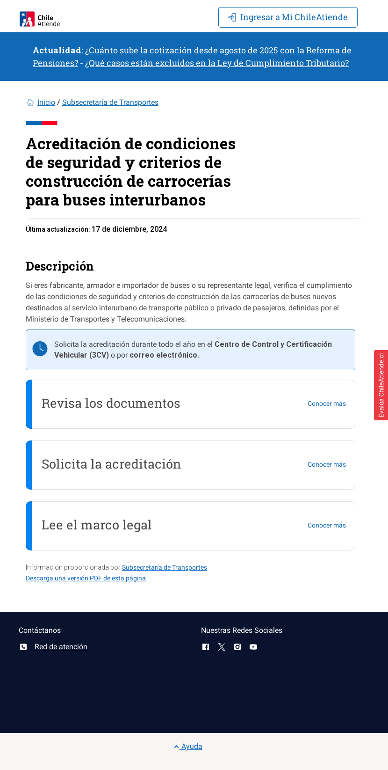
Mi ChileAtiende (288, 16)
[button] (381, 385)
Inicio (46, 102)
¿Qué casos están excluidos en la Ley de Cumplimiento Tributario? (217, 62)
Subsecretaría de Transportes (110, 102)
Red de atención (53, 646)
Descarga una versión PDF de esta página (86, 578)
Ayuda (188, 746)
